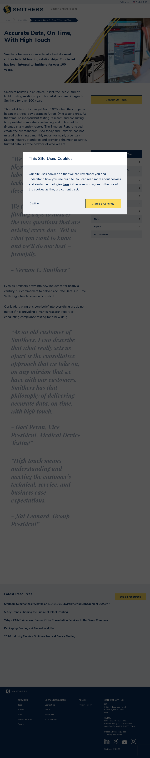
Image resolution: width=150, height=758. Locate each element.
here (66, 184)
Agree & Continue (103, 204)
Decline (34, 203)
